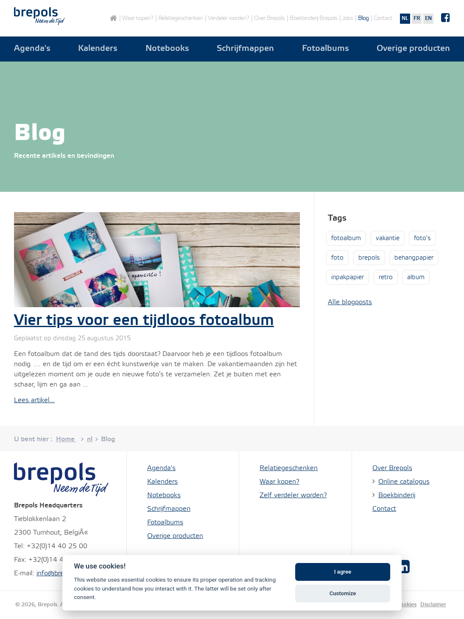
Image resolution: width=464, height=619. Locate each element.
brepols (369, 258)
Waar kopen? (137, 18)
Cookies (406, 604)
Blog (363, 18)
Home (113, 18)
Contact (383, 18)
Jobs (347, 18)
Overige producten (413, 49)
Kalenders (97, 49)
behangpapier (413, 258)
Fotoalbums (325, 49)
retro (386, 277)
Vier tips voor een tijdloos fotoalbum (144, 320)
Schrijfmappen (245, 49)
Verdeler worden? (228, 18)
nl (405, 19)
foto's (422, 238)
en (428, 19)
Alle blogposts (350, 302)
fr (417, 19)
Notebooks (167, 49)
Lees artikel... (34, 400)
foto (337, 258)
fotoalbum (346, 238)
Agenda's (32, 49)
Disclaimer (433, 604)
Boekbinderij (396, 495)
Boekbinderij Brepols (313, 18)
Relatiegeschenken (180, 18)
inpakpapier (347, 277)
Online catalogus (404, 482)
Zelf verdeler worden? (293, 495)
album (416, 277)
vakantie (388, 238)
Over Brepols (269, 18)
